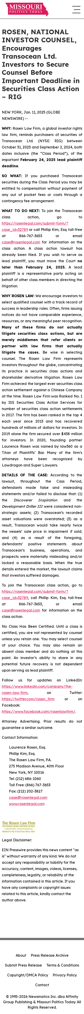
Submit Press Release (23, 965)
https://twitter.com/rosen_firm (28, 699)
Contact (42, 985)
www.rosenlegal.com (27, 803)
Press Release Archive (50, 955)
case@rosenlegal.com (21, 242)
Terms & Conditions (62, 965)
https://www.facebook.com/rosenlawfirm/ (38, 711)
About (21, 955)
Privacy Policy (65, 975)
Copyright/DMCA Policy (27, 975)
